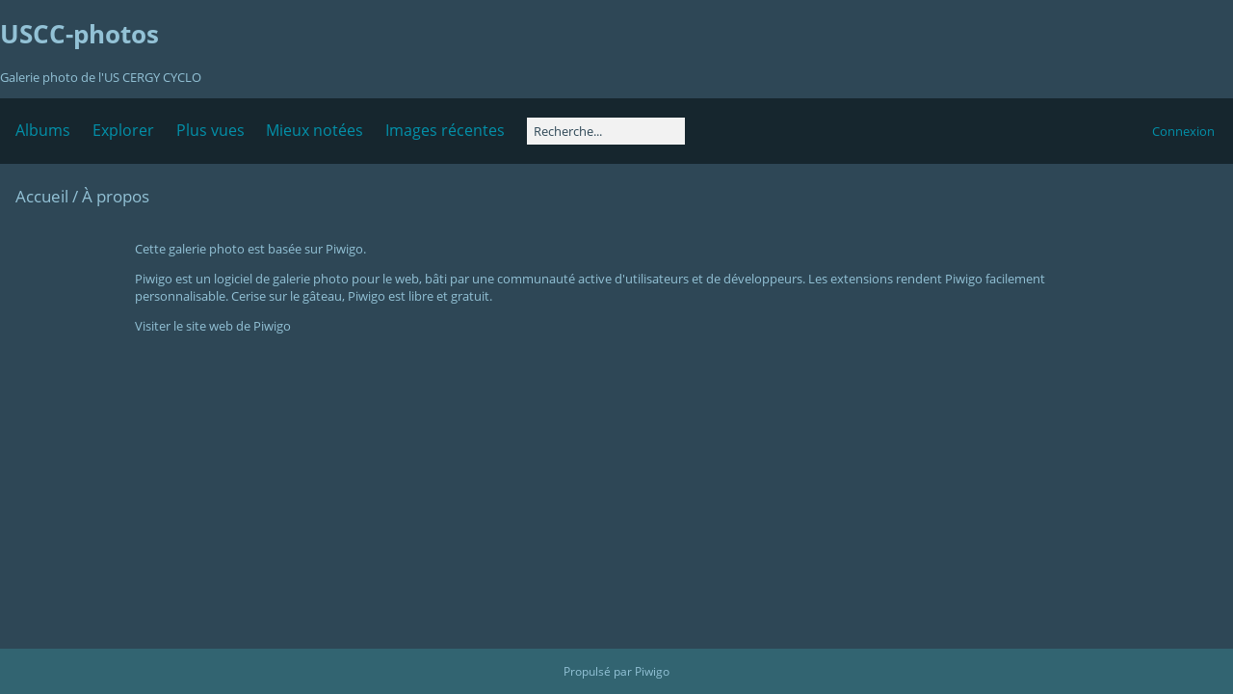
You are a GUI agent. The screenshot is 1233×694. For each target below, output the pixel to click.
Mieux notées (314, 130)
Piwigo (652, 671)
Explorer (123, 130)
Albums (42, 130)
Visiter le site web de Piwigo (213, 325)
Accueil (41, 196)
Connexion (1183, 131)
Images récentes (445, 130)
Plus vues (210, 130)
